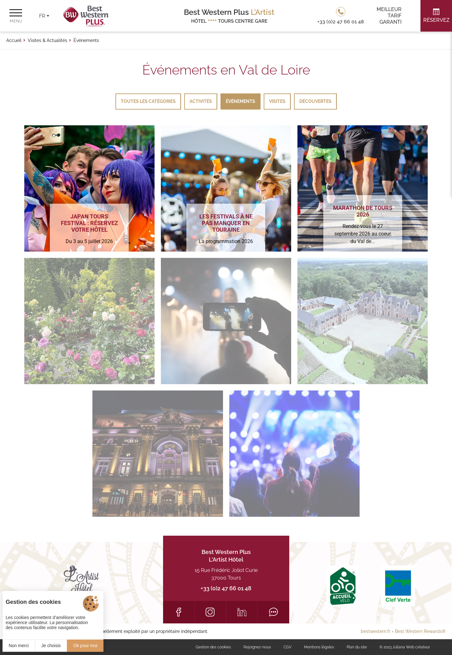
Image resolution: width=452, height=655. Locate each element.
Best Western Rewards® (420, 631)
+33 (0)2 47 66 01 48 (226, 588)
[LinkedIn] (241, 612)
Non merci (19, 645)
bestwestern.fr (375, 631)
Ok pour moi (85, 645)
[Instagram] (210, 612)
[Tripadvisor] (273, 612)
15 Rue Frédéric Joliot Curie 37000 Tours (226, 574)
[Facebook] (178, 612)
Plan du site (357, 647)
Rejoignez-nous (257, 647)
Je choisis (51, 645)
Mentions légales (319, 647)
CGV (287, 647)
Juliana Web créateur (411, 647)
